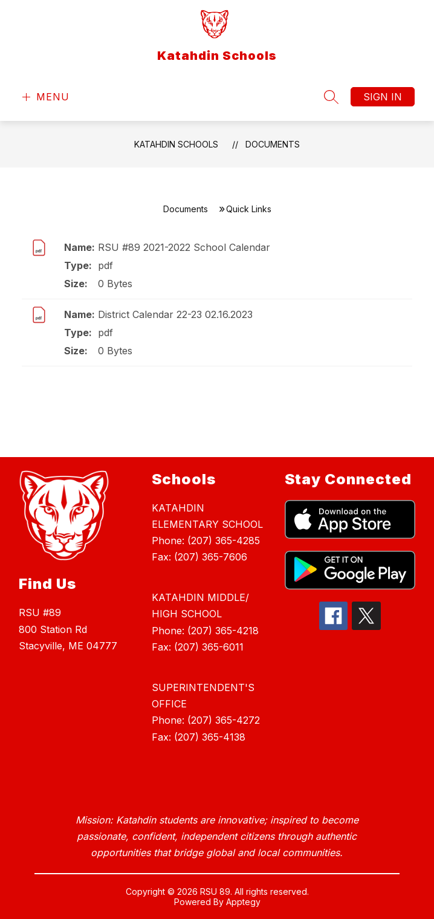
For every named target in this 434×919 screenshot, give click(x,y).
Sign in (382, 97)
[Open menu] (44, 97)
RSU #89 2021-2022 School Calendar (184, 247)
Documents (272, 144)
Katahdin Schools (176, 144)
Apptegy (243, 902)
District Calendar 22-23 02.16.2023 (175, 314)
